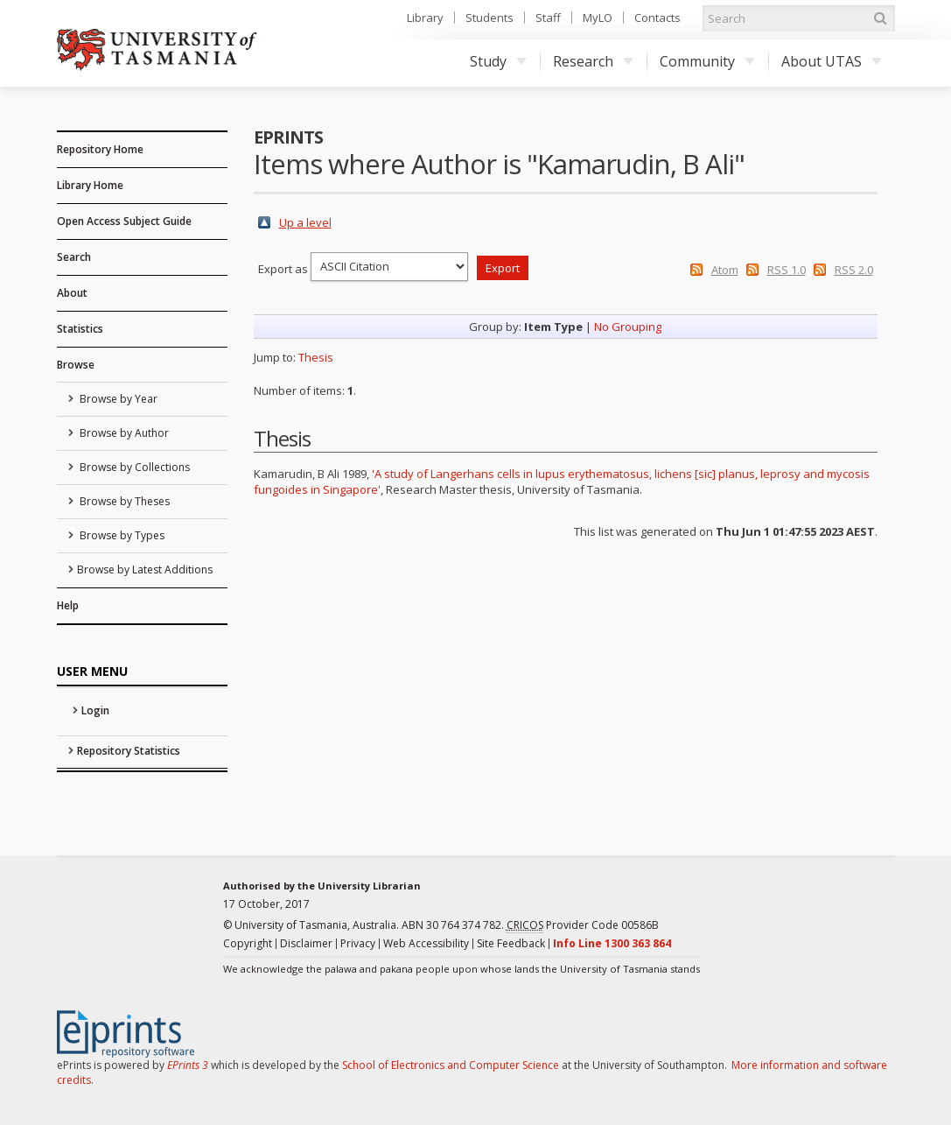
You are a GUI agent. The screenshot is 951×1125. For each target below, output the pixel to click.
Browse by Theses (123, 501)
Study (498, 61)
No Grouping (627, 326)
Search (74, 257)
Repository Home (100, 149)
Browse (75, 364)
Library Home (90, 185)
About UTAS (831, 61)
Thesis (315, 357)
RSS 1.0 (786, 270)
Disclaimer (306, 943)
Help (68, 605)
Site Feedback (511, 943)
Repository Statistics (128, 750)
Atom (724, 270)
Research (593, 61)
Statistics (80, 328)
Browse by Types (120, 535)
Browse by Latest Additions (145, 569)
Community (707, 61)
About (72, 292)
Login (95, 710)
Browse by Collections (133, 467)
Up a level (305, 222)
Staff (548, 17)
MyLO (597, 17)
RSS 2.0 (854, 270)
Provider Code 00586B (583, 925)
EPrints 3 (187, 1065)
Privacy (357, 943)
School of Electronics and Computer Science (450, 1065)
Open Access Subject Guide (124, 221)
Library (425, 17)
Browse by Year (117, 398)
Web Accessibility (426, 943)
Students (489, 17)
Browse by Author (123, 432)
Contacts (657, 17)
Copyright (247, 943)
